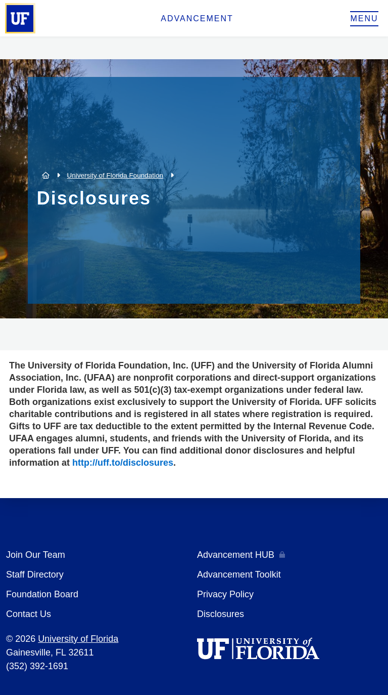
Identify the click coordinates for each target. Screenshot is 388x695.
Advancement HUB (235, 555)
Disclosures (220, 614)
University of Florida (78, 639)
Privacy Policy (225, 594)
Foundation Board (42, 594)
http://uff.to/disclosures (122, 463)
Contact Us (28, 614)
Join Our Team (35, 555)
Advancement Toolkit (239, 574)
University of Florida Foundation (115, 175)
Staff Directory (35, 574)
